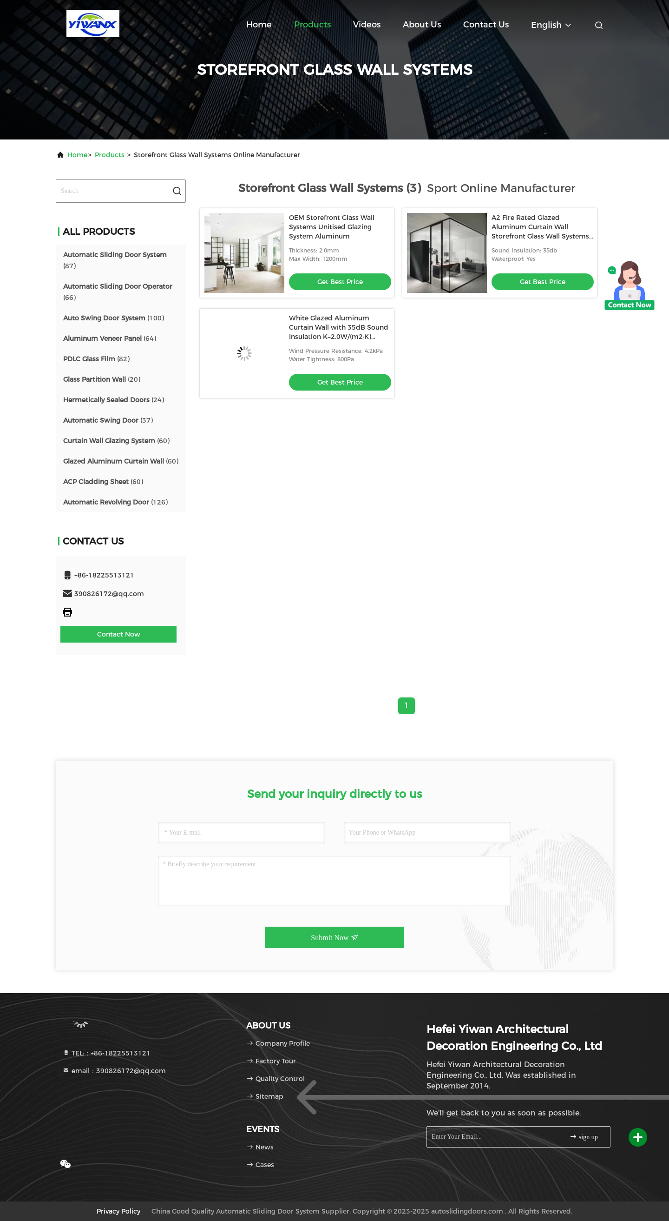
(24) (113, 400)
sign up (583, 1137)
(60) (116, 441)
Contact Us (486, 25)
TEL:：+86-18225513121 (106, 1053)
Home (259, 25)
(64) (109, 338)
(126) (115, 502)
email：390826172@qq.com (114, 1071)
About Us (422, 25)
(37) (108, 420)
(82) (96, 359)
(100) (113, 318)
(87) (115, 260)
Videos (366, 25)
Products (312, 25)
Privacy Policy (118, 1211)
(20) (101, 379)
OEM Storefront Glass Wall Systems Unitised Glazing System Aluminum (331, 226)
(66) (117, 292)
